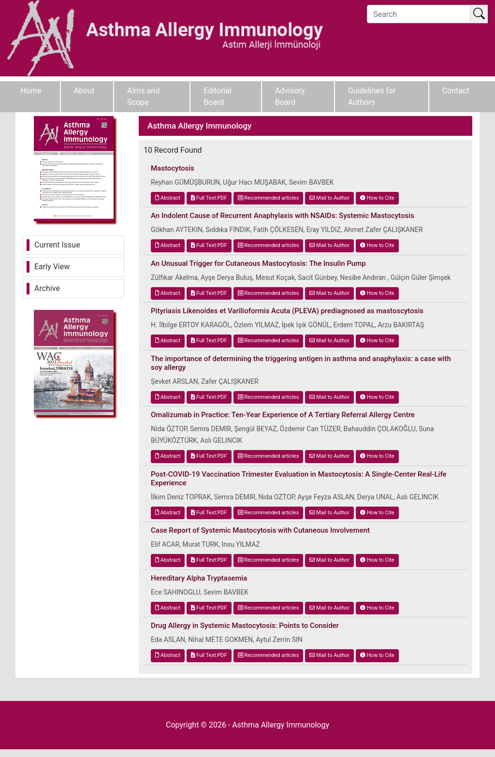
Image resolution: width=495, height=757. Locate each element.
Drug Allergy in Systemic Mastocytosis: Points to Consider (245, 625)
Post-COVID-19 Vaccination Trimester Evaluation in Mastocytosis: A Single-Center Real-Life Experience (299, 478)
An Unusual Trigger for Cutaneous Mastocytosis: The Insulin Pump (258, 263)
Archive (47, 288)
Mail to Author (329, 198)
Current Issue (57, 244)
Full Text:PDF (209, 198)
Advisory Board (290, 96)
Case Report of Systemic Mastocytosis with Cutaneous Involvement (260, 530)
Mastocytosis (172, 168)
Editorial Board (218, 96)
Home (30, 90)
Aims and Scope (143, 96)
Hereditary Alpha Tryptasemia (199, 578)
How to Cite (377, 198)
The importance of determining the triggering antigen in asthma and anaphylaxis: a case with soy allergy (301, 363)
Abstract (167, 198)
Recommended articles (268, 198)
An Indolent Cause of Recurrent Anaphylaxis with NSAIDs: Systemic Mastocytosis (282, 215)
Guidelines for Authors (372, 96)
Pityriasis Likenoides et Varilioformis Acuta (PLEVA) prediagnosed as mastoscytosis (287, 310)
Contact (455, 90)
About (84, 90)
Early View (52, 266)
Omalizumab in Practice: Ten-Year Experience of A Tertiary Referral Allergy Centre (283, 414)
